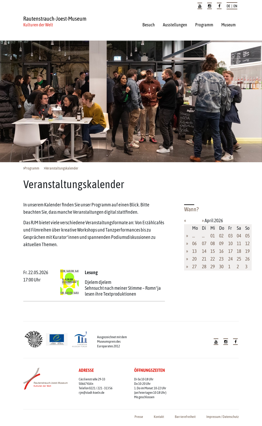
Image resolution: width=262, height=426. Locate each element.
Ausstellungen (175, 24)
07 (204, 243)
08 (212, 243)
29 (212, 266)
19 (247, 251)
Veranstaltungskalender (61, 168)
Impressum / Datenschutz (222, 417)
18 (239, 251)
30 (221, 266)
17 (230, 251)
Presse (139, 417)
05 (247, 235)
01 (212, 235)
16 (221, 251)
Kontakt (159, 417)
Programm (204, 24)
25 (239, 259)
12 (247, 243)
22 (212, 259)
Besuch (148, 24)
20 (194, 259)
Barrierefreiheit (185, 417)
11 (239, 243)
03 (230, 235)
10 (230, 243)
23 (221, 259)
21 (204, 259)
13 (194, 251)
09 (221, 243)
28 (204, 266)
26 (247, 259)
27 (194, 266)
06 (194, 243)
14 (204, 251)
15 (212, 251)
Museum (228, 24)
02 (221, 235)
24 (230, 259)
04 (239, 235)
